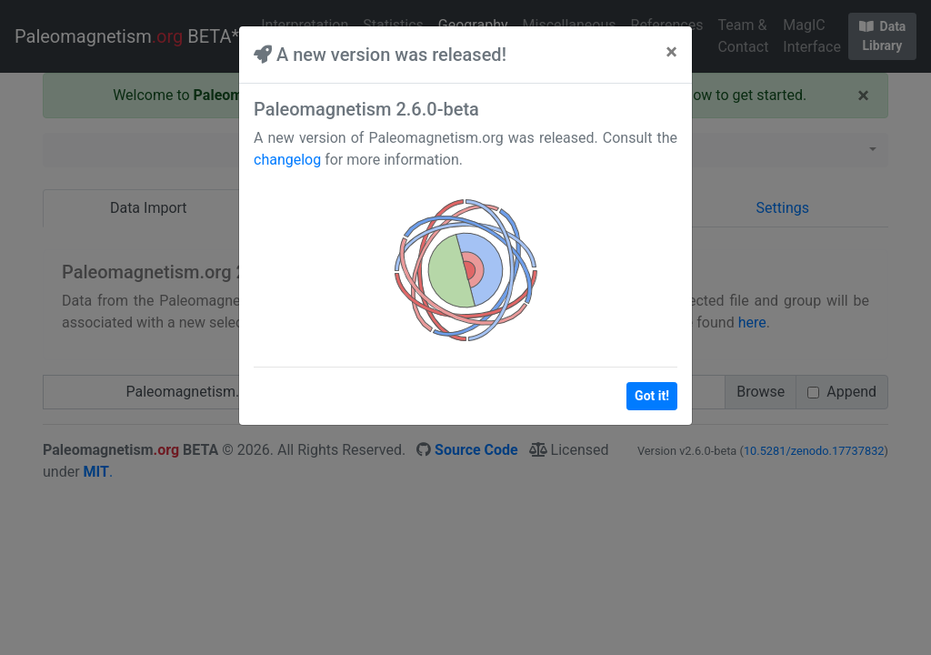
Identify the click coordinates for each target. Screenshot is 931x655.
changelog (287, 159)
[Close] (671, 51)
